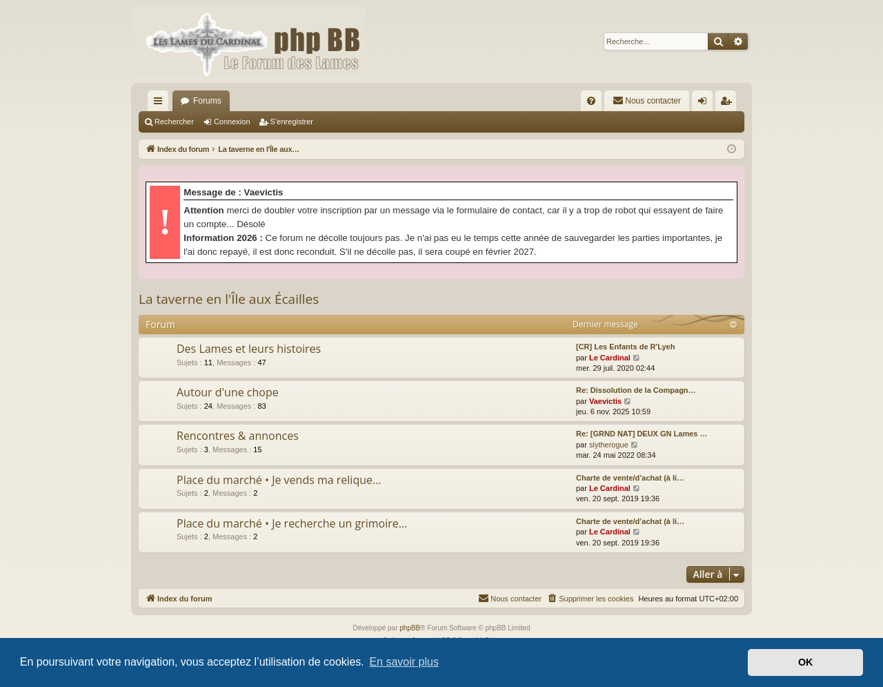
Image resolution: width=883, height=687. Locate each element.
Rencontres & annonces (238, 435)
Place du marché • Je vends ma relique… (279, 479)
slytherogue (608, 445)
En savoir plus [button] (404, 662)
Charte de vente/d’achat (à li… (630, 478)
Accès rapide (160, 103)
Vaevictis (605, 401)
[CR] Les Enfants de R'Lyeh (625, 346)
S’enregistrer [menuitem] (729, 103)
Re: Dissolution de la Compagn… (636, 390)
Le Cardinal (610, 358)
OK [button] (805, 662)
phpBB (409, 628)
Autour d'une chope (228, 392)
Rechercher (174, 121)
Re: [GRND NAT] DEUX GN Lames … (641, 433)
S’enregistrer (291, 121)
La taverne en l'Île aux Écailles (229, 299)
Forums (207, 101)
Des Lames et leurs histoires (249, 348)
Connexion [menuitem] (705, 103)
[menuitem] (591, 100)
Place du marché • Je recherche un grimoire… (292, 523)
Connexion (232, 121)
